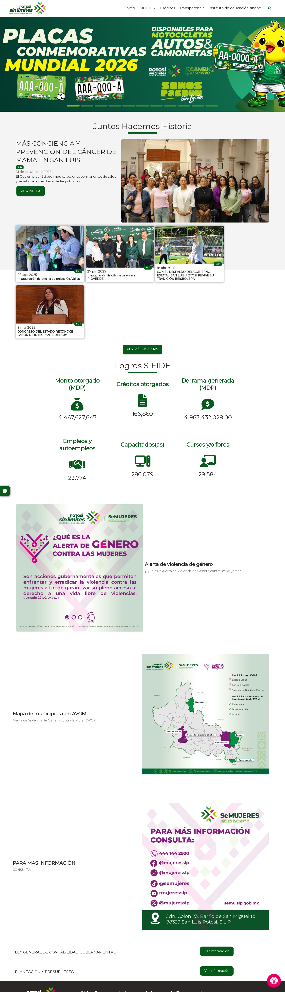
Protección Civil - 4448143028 (169, 943)
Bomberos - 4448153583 (165, 949)
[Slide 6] (156, 105)
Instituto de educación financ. (235, 8)
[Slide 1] (87, 105)
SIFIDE (146, 8)
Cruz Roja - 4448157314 (164, 956)
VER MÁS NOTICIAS (142, 289)
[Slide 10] (211, 105)
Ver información (216, 891)
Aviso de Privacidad (140, 986)
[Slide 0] (73, 105)
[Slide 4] (128, 105)
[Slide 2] (101, 105)
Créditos (167, 8)
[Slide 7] (170, 105)
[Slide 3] (114, 105)
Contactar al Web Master (177, 986)
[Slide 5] (142, 105)
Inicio (130, 8)
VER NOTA (31, 191)
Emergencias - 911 (159, 970)
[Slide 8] (184, 105)
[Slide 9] (198, 105)
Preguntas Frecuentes (33, 949)
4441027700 (221, 943)
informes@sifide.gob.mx (230, 949)
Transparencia (192, 8)
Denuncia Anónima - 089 (165, 963)
